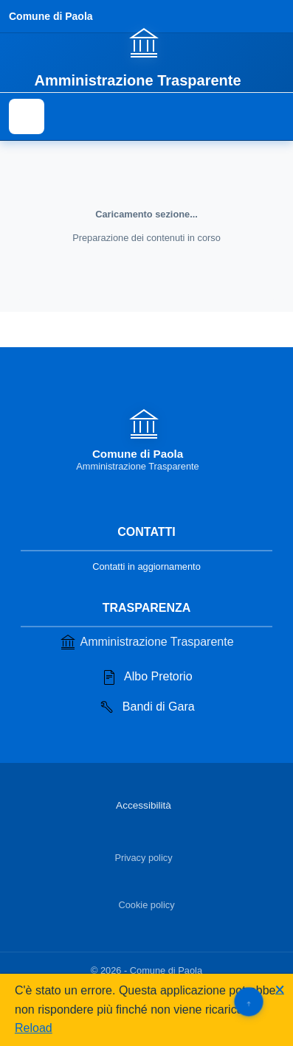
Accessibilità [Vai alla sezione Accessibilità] (143, 805)
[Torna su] (248, 1001)
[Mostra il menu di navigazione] (26, 116)
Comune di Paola (51, 16)
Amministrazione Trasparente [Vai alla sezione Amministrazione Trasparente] (146, 642)
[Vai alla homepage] (146, 56)
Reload (33, 1028)
